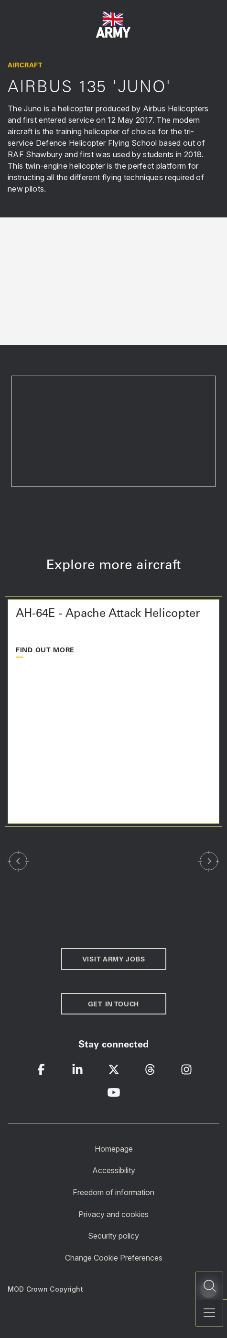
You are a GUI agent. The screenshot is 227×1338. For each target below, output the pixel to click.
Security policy (113, 1236)
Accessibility (113, 1170)
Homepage (114, 1148)
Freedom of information (113, 1192)
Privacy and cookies (113, 1214)
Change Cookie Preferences (113, 1257)
